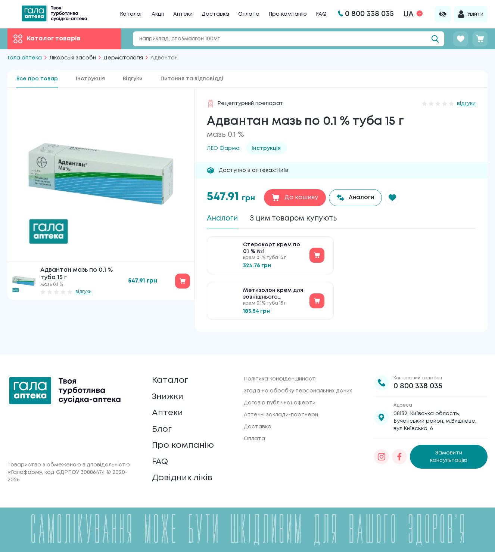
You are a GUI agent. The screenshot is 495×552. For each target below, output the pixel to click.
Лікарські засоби (72, 58)
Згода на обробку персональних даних (298, 382)
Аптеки (183, 14)
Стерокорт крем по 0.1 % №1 (271, 249)
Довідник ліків (184, 477)
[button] (394, 197)
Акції (158, 14)
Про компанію (287, 14)
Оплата (248, 14)
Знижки (169, 390)
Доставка (215, 14)
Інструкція (90, 79)
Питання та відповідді (192, 79)
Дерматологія (123, 58)
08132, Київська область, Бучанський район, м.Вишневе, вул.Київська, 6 (434, 412)
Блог (162, 425)
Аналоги (223, 218)
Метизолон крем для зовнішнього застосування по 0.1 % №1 (274, 296)
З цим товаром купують (299, 218)
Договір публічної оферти (279, 394)
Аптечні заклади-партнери (281, 406)
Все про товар (37, 79)
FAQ (321, 14)
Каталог (131, 14)
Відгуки (133, 79)
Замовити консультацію (448, 448)
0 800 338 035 (417, 377)
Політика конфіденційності (280, 370)
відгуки (83, 292)
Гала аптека (24, 58)
